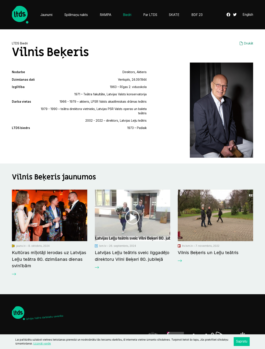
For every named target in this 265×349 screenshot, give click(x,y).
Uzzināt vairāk (42, 343)
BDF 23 (197, 15)
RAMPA (105, 15)
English (248, 14)
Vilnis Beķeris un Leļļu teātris (208, 252)
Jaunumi (46, 15)
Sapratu (241, 341)
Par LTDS (150, 15)
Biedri (127, 15)
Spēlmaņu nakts (76, 15)
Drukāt (248, 43)
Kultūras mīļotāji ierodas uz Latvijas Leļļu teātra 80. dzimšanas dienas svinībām (49, 259)
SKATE (174, 15)
